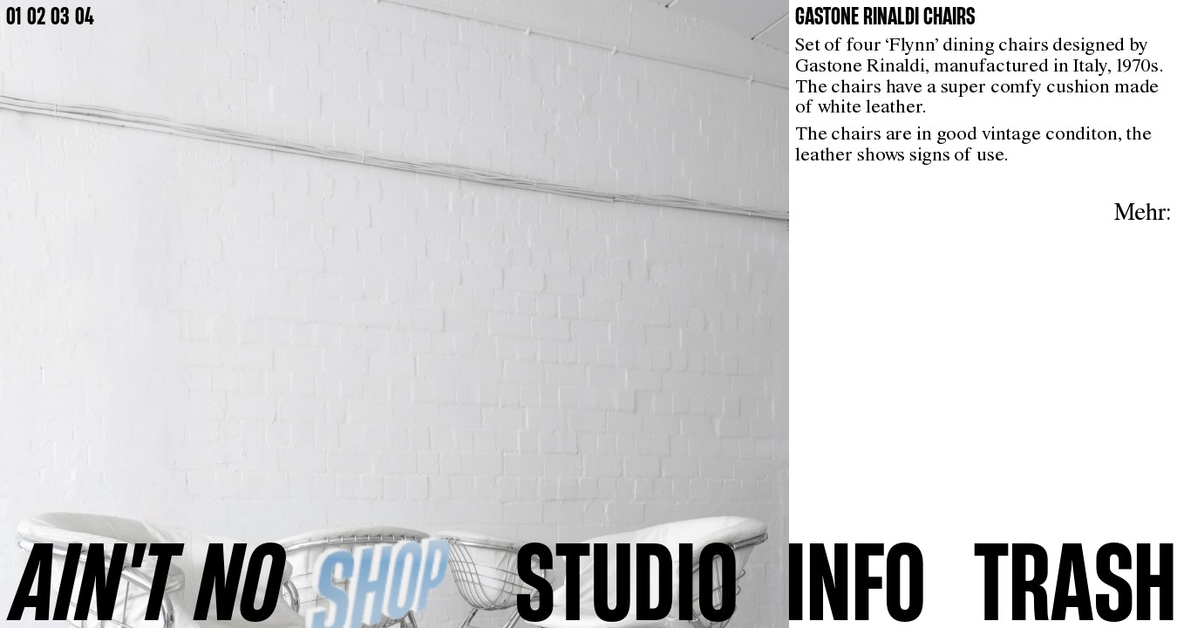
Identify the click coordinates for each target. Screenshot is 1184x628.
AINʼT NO (147, 580)
